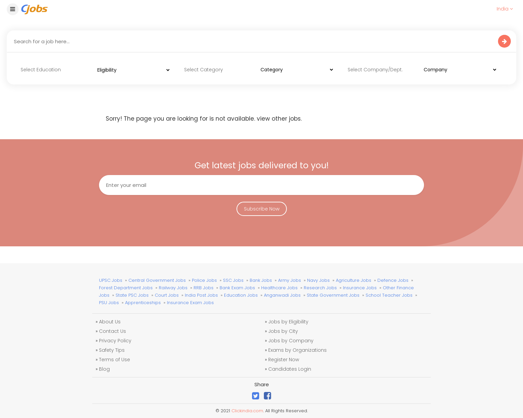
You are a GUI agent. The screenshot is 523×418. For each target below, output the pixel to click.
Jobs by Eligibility (288, 321)
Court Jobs (167, 295)
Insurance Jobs (360, 288)
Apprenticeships (143, 302)
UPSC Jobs (110, 280)
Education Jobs (241, 295)
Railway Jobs (173, 288)
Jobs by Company (291, 340)
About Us (110, 321)
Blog (104, 369)
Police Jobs (204, 280)
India (505, 8)
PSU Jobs (109, 302)
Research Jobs (320, 288)
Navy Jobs (318, 280)
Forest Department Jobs (126, 288)
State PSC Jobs (132, 295)
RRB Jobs (204, 288)
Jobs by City (283, 331)
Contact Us (112, 331)
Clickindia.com (247, 411)
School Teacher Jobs (389, 295)
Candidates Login (289, 369)
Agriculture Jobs (353, 280)
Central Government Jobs (157, 280)
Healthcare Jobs (279, 288)
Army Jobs (289, 280)
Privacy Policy (115, 340)
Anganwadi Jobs (282, 295)
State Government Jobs (333, 295)
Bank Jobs (261, 280)
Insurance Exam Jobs (190, 302)
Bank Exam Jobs (237, 288)
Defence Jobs (392, 280)
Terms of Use (114, 359)
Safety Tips (112, 350)
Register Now (283, 359)
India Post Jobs (201, 295)
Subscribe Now (261, 208)
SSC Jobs (233, 280)
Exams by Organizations (297, 350)
